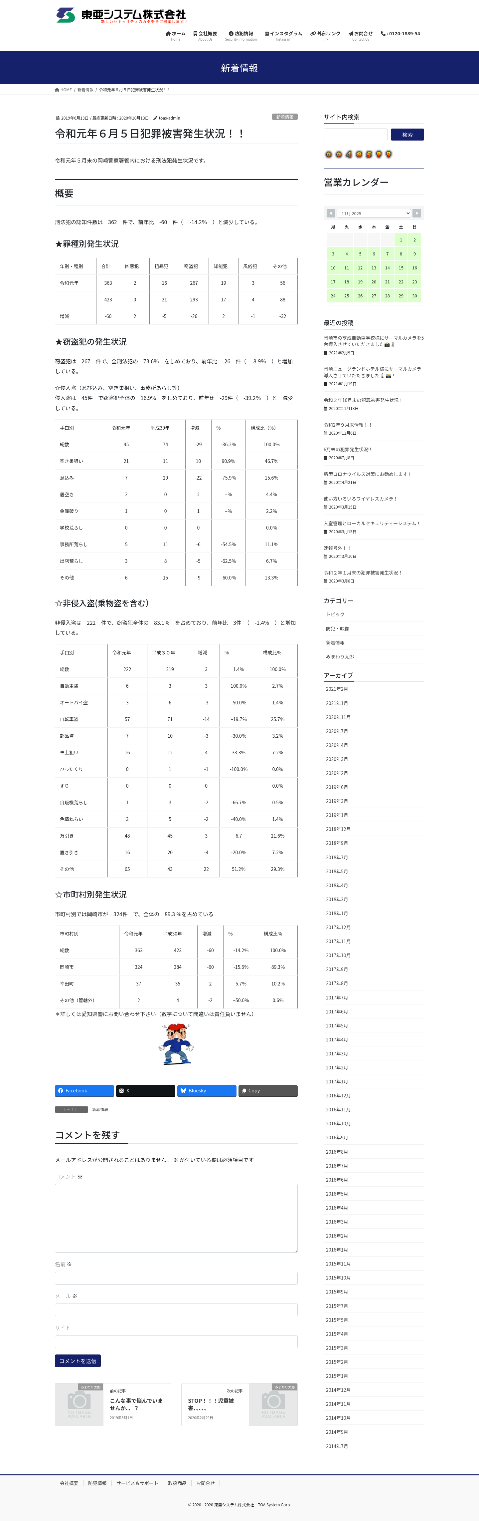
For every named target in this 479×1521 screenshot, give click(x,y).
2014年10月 (338, 1417)
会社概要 (69, 1483)
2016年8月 (337, 1151)
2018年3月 (337, 899)
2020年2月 (337, 773)
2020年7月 (337, 731)
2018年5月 (337, 871)
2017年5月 (337, 1025)
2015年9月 (337, 1291)
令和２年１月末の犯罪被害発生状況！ (363, 572)
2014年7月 (337, 1446)
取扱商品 (177, 1483)
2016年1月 (337, 1249)
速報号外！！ (338, 548)
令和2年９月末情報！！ (348, 424)
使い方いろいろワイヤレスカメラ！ (361, 498)
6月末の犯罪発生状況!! (347, 449)
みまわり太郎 (340, 656)
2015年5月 (337, 1320)
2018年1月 (337, 913)
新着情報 (284, 117)
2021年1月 (337, 703)
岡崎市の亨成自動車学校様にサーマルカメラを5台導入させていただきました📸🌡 (374, 341)
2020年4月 (337, 745)
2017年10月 (338, 955)
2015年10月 (338, 1277)
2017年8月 (337, 983)
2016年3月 (337, 1221)
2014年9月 (337, 1431)
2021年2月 (337, 688)
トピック (335, 614)
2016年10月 (338, 1123)
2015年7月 (337, 1306)
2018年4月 (337, 885)
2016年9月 (337, 1137)
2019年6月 (337, 787)
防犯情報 (97, 1483)
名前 (63, 1264)
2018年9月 (337, 843)
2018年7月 (337, 857)
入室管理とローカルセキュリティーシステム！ (372, 523)
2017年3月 (337, 1053)
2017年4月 (337, 1039)
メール (66, 1296)
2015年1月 (337, 1375)
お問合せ (205, 1483)
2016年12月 (338, 1095)
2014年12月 (338, 1389)
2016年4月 (337, 1207)
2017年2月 (337, 1067)
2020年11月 (338, 717)
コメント (69, 1176)
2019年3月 (337, 801)
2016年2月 (337, 1235)
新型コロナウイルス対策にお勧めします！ (368, 474)
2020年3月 (337, 759)
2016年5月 (337, 1193)
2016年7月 (337, 1165)
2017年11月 (338, 941)
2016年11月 (338, 1109)
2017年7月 (337, 997)
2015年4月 (337, 1334)
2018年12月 (338, 829)
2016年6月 (337, 1179)
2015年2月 (337, 1361)
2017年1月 (337, 1081)
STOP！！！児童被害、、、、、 (211, 1404)
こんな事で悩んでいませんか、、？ (136, 1404)
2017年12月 (338, 927)
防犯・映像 (337, 628)
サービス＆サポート (137, 1483)
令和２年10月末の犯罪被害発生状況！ (363, 400)
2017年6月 (337, 1011)
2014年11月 (338, 1403)
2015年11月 (338, 1263)
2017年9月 (337, 969)
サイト (63, 1327)
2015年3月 (337, 1347)
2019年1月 (337, 815)
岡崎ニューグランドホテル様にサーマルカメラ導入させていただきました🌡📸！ (372, 372)
